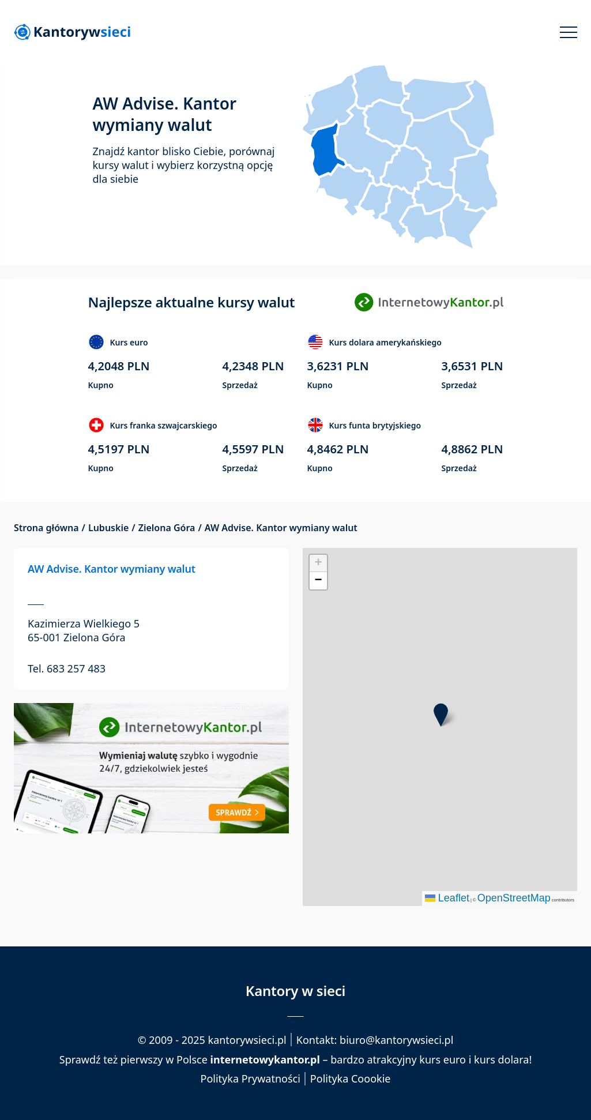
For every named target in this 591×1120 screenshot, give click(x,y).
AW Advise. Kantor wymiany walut (111, 569)
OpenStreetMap (514, 898)
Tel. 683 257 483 (67, 668)
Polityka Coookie (350, 1078)
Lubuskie (108, 528)
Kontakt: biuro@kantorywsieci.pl (375, 1040)
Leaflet (447, 898)
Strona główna (46, 528)
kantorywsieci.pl (247, 1040)
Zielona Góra (166, 528)
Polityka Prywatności (250, 1078)
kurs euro (442, 1059)
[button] (441, 715)
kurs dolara (501, 1059)
